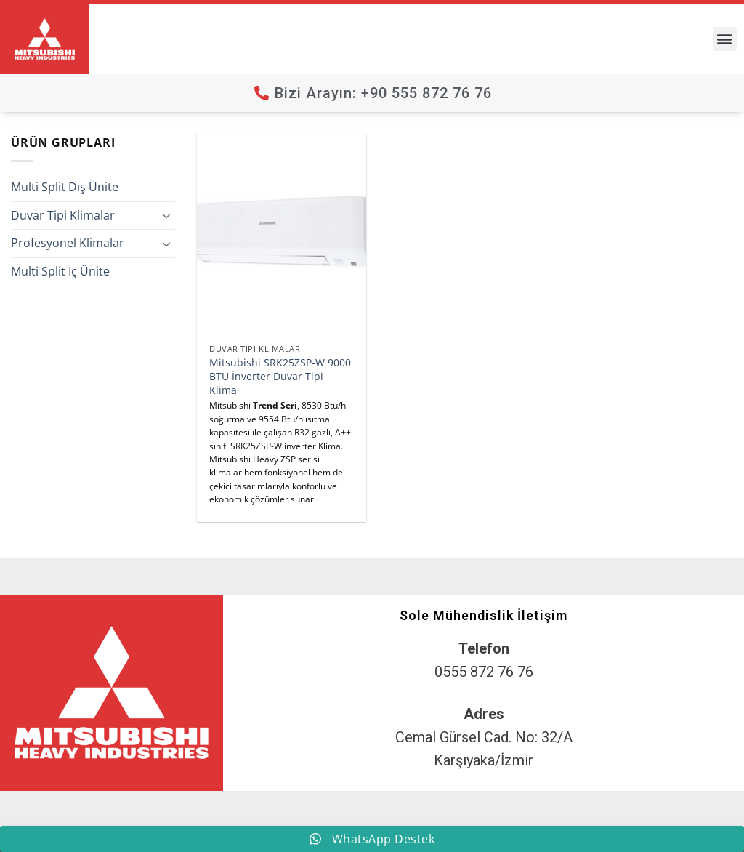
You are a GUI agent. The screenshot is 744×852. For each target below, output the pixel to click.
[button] (725, 39)
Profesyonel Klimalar (67, 243)
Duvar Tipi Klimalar (63, 215)
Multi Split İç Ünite (60, 271)
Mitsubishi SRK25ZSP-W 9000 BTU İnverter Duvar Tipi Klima (280, 376)
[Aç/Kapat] (166, 215)
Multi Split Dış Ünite (64, 187)
